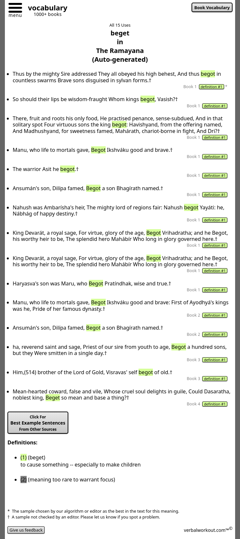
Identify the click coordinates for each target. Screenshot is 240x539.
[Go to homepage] (45, 8)
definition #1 (211, 86)
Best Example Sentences (37, 423)
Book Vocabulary (212, 7)
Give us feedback (26, 530)
